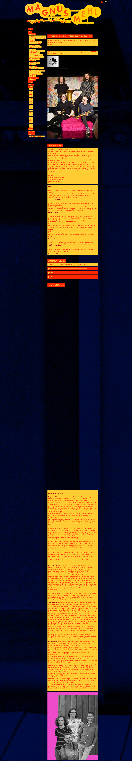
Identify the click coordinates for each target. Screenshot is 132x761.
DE (102, 1)
